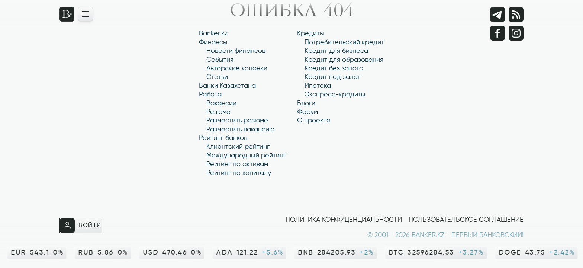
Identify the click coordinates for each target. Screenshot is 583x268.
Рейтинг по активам (237, 164)
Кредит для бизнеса (336, 51)
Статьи (217, 77)
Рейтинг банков (223, 138)
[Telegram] (497, 14)
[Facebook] (497, 33)
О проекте (314, 120)
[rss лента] (516, 14)
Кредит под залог (332, 77)
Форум (307, 112)
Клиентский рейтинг (238, 146)
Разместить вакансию (240, 129)
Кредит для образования (344, 60)
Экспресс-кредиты (335, 94)
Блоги (306, 103)
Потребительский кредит (344, 42)
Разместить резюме (237, 120)
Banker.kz (213, 33)
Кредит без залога (334, 68)
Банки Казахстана (227, 86)
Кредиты (310, 33)
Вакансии (221, 103)
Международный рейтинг (246, 155)
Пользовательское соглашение (466, 220)
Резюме (218, 112)
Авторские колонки (236, 68)
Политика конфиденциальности (344, 220)
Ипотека (318, 86)
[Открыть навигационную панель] (85, 14)
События (219, 60)
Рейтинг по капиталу (238, 173)
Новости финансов (235, 51)
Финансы (213, 42)
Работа (210, 94)
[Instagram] (516, 33)
